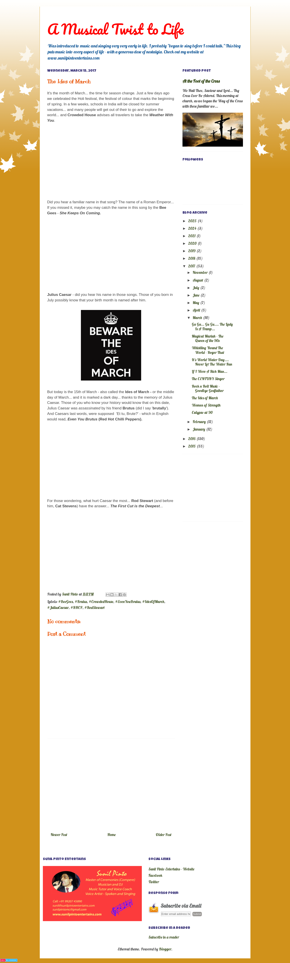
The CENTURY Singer (208, 378)
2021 (192, 235)
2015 (192, 446)
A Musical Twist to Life (115, 29)
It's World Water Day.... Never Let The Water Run (212, 361)
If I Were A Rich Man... (209, 371)
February (200, 421)
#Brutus (81, 601)
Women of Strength (206, 405)
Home (111, 834)
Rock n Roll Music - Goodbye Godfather (208, 388)
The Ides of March (205, 398)
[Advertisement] (111, 784)
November (200, 272)
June (196, 295)
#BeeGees (65, 601)
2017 (192, 266)
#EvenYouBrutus (127, 601)
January (199, 429)
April (197, 310)
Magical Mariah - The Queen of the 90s (207, 338)
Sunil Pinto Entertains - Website (171, 869)
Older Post (163, 834)
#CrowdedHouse (101, 601)
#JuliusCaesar (58, 607)
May (196, 302)
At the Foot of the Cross (201, 81)
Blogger (165, 949)
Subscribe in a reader (163, 937)
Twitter (153, 881)
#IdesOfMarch (153, 601)
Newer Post (59, 834)
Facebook (155, 875)
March (198, 317)
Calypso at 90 (202, 412)
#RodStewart (94, 607)
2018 (192, 258)
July (196, 287)
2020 (192, 243)
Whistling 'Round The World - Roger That (208, 350)
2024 (192, 228)
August (198, 280)
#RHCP (76, 607)
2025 (192, 220)
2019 (192, 250)
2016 (192, 438)
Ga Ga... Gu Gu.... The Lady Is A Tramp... (212, 326)
